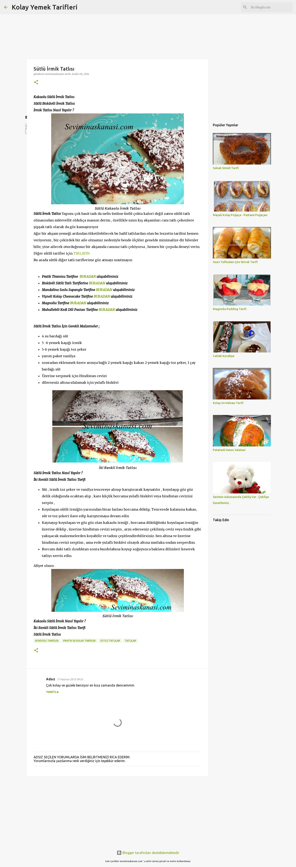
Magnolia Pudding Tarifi (229, 309)
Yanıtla (52, 692)
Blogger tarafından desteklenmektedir (148, 853)
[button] (36, 82)
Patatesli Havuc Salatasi (229, 450)
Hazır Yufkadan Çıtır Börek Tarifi (235, 262)
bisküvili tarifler (46, 640)
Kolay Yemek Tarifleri (45, 7)
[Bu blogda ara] (271, 7)
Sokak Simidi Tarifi (226, 168)
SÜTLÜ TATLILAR (110, 640)
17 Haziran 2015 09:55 (70, 679)
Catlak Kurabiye (223, 356)
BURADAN (88, 276)
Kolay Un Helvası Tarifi (228, 403)
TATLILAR (130, 640)
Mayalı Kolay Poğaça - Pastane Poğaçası (240, 215)
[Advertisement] (117, 811)
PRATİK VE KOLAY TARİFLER (79, 640)
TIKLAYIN (81, 253)
